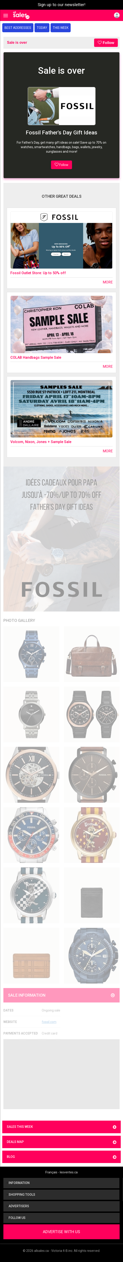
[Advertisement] (61, 1074)
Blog (61, 1157)
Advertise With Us (61, 1231)
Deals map (61, 1142)
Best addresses (18, 28)
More (108, 282)
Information (18, 1183)
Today (42, 28)
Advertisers (18, 1206)
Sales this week (61, 1127)
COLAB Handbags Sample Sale (35, 357)
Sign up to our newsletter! (61, 4)
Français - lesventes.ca (61, 1172)
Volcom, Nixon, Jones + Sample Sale (40, 442)
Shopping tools (21, 1194)
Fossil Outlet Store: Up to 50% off (38, 273)
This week (60, 28)
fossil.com (49, 1022)
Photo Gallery (19, 620)
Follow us (16, 1218)
